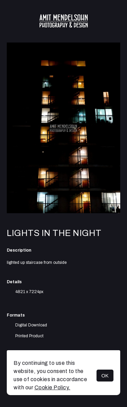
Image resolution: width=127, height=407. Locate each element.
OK (105, 375)
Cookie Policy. (52, 387)
